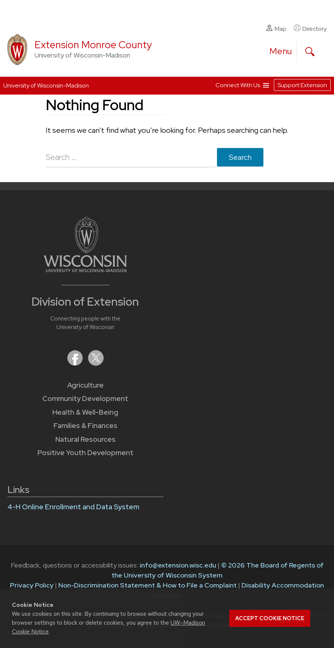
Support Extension (302, 85)
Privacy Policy (31, 585)
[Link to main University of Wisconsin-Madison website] (85, 269)
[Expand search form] (310, 51)
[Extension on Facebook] (75, 363)
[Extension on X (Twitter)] (96, 363)
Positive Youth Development (85, 452)
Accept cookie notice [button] (269, 618)
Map (276, 28)
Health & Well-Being (85, 412)
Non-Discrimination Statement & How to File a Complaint (147, 585)
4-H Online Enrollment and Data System (73, 507)
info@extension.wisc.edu (178, 565)
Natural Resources (85, 439)
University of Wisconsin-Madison (46, 85)
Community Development (85, 398)
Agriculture (85, 385)
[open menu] (281, 51)
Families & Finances (85, 425)
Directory (310, 28)
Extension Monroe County (93, 44)
